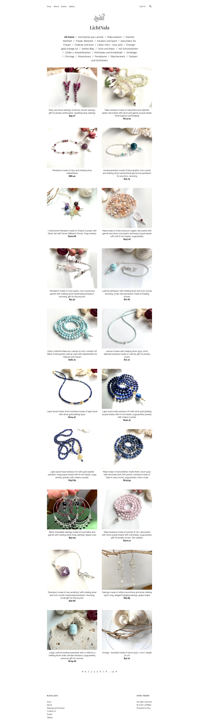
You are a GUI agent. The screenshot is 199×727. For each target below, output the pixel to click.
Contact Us (51, 711)
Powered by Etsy (144, 708)
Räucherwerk (118, 56)
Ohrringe (70, 56)
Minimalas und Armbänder (108, 52)
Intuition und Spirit (107, 41)
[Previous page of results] (83, 671)
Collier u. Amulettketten (78, 52)
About (56, 6)
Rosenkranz (85, 56)
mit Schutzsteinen (128, 48)
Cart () (142, 6)
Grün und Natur (106, 48)
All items (69, 37)
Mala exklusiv (114, 37)
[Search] (150, 6)
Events (63, 6)
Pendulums (101, 56)
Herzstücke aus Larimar (91, 37)
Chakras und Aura (84, 44)
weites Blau (88, 48)
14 (113, 671)
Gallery (72, 6)
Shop (49, 6)
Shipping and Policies (56, 708)
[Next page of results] (116, 671)
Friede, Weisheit (85, 41)
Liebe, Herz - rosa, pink (110, 44)
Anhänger (132, 52)
